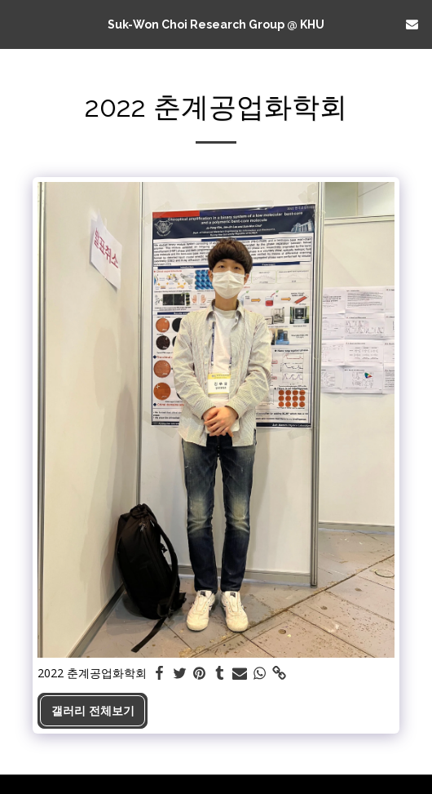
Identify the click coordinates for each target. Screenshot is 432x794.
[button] (18, 23)
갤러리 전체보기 (92, 710)
